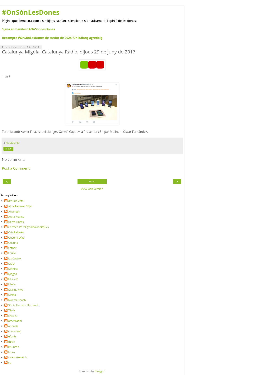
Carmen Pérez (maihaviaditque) (28, 227)
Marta (12, 295)
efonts (12, 336)
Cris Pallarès (16, 232)
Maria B (13, 279)
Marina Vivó (15, 289)
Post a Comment (16, 168)
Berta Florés (16, 222)
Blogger (100, 371)
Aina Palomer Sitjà (20, 206)
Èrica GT (13, 316)
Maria (12, 284)
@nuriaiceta (16, 201)
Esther (12, 248)
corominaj (14, 331)
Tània (11, 310)
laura (11, 352)
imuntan (13, 347)
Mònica (13, 269)
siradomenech (17, 357)
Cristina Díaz (16, 237)
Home (92, 181)
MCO (11, 263)
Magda (12, 274)
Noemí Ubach (17, 300)
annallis (13, 326)
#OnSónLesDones (30, 12)
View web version (92, 189)
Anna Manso (16, 216)
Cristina (13, 243)
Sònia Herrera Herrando (23, 305)
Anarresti (14, 211)
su (9, 362)
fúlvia (11, 342)
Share (8, 148)
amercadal (15, 321)
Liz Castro (14, 258)
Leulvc (12, 253)
